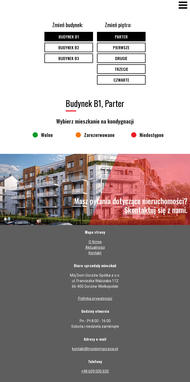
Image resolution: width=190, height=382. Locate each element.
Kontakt (95, 253)
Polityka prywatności (95, 298)
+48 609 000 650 (95, 371)
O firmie (95, 242)
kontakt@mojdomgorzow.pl (95, 349)
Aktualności (95, 247)
